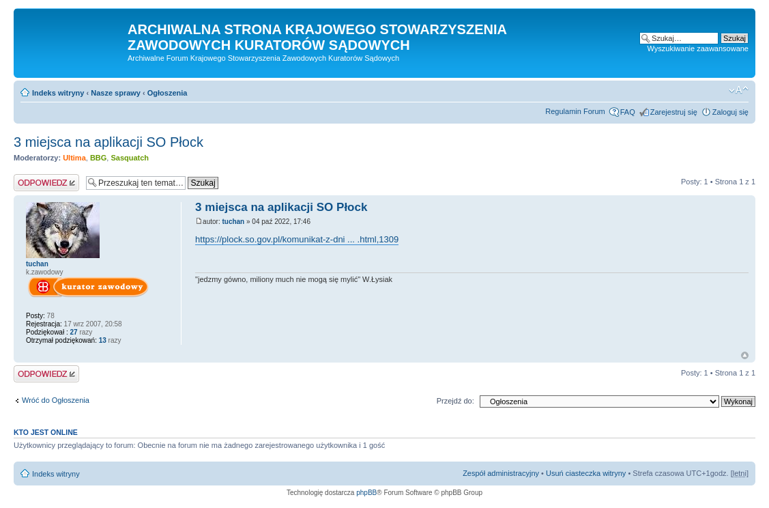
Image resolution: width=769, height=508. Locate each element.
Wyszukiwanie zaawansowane (698, 48)
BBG (98, 158)
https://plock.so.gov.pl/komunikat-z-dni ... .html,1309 (296, 239)
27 (73, 332)
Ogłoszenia (167, 93)
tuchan (233, 221)
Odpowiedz (46, 182)
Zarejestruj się (673, 112)
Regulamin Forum (575, 111)
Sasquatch (130, 158)
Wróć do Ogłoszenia (55, 400)
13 (101, 340)
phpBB (366, 492)
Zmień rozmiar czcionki (739, 90)
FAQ (627, 112)
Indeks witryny (58, 93)
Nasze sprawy (116, 93)
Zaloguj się (730, 112)
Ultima (74, 158)
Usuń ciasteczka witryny (586, 473)
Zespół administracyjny (501, 473)
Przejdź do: (455, 401)
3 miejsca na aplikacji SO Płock (108, 142)
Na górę (745, 355)
